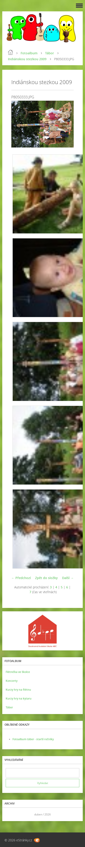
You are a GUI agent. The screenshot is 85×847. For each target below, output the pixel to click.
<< (10, 814)
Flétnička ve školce (18, 672)
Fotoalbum (29, 53)
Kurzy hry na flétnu (18, 690)
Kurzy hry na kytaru (19, 698)
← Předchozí (21, 578)
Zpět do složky (46, 578)
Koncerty (11, 681)
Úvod (10, 52)
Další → (68, 578)
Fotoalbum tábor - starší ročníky (33, 739)
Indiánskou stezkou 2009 (27, 59)
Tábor (49, 53)
